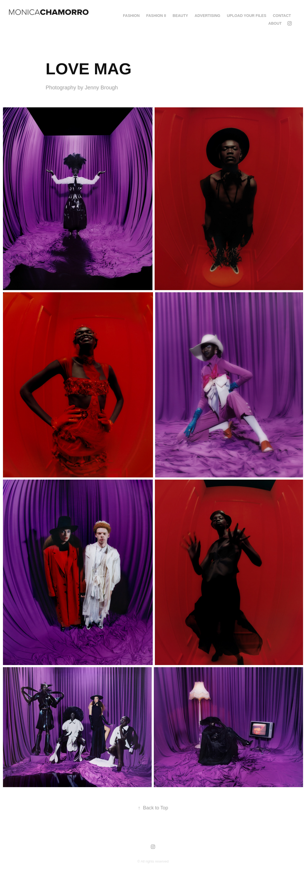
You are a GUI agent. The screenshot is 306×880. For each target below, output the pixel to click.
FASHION (131, 15)
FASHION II (156, 15)
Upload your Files (246, 15)
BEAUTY (180, 15)
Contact (282, 15)
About (275, 23)
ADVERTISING (207, 15)
